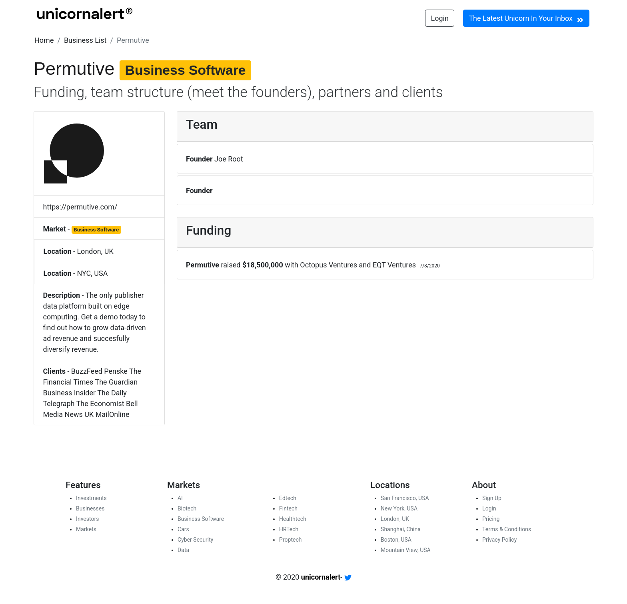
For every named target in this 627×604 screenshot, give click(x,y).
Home (44, 40)
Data (183, 550)
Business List (85, 40)
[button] (44, 40)
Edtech (287, 498)
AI (180, 498)
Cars (183, 529)
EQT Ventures (394, 265)
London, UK (95, 251)
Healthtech (292, 519)
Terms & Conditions (506, 529)
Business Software (201, 519)
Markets (86, 529)
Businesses (90, 508)
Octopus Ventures (328, 265)
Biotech (187, 508)
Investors (87, 519)
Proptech (290, 539)
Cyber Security (195, 539)
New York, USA (399, 508)
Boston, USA (396, 539)
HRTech (288, 529)
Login (440, 18)
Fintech (288, 508)
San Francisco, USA (405, 498)
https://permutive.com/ (80, 207)
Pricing (490, 519)
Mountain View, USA (406, 550)
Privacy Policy (499, 539)
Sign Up (491, 498)
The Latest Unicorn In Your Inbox (526, 19)
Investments (91, 498)
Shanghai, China (401, 529)
